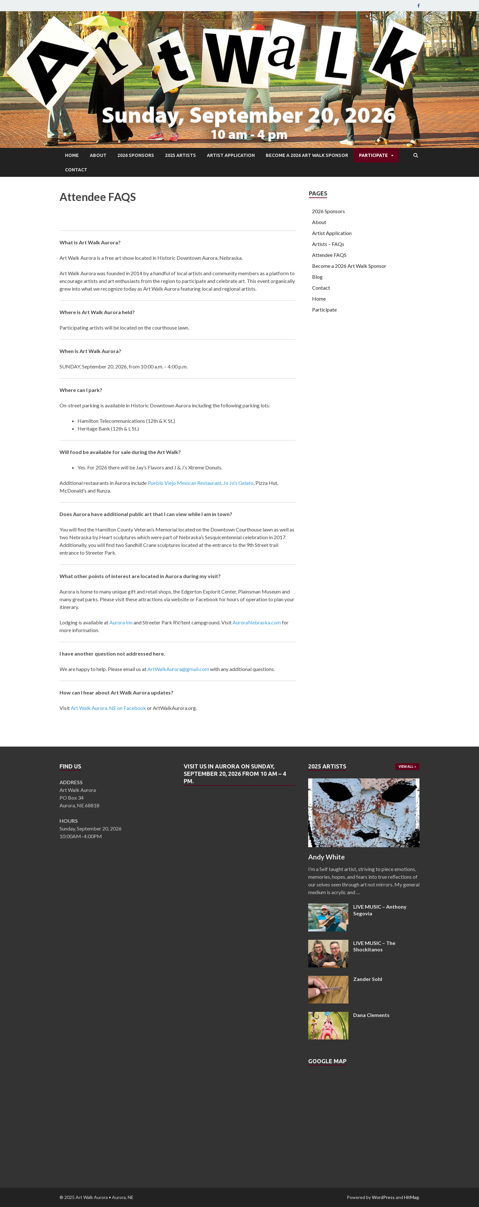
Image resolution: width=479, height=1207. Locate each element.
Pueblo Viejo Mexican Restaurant (184, 483)
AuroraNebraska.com (257, 622)
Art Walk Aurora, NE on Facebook (108, 708)
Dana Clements (371, 1015)
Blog (317, 277)
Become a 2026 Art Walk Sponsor (307, 155)
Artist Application (231, 155)
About (98, 155)
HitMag (411, 1197)
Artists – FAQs (328, 244)
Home (72, 155)
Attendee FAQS (329, 255)
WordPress (383, 1197)
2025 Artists (180, 155)
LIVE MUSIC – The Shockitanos (374, 946)
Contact (76, 169)
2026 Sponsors (135, 155)
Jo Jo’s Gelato (238, 483)
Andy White (326, 857)
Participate (373, 155)
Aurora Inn (121, 622)
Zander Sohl (367, 979)
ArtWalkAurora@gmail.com (178, 669)
